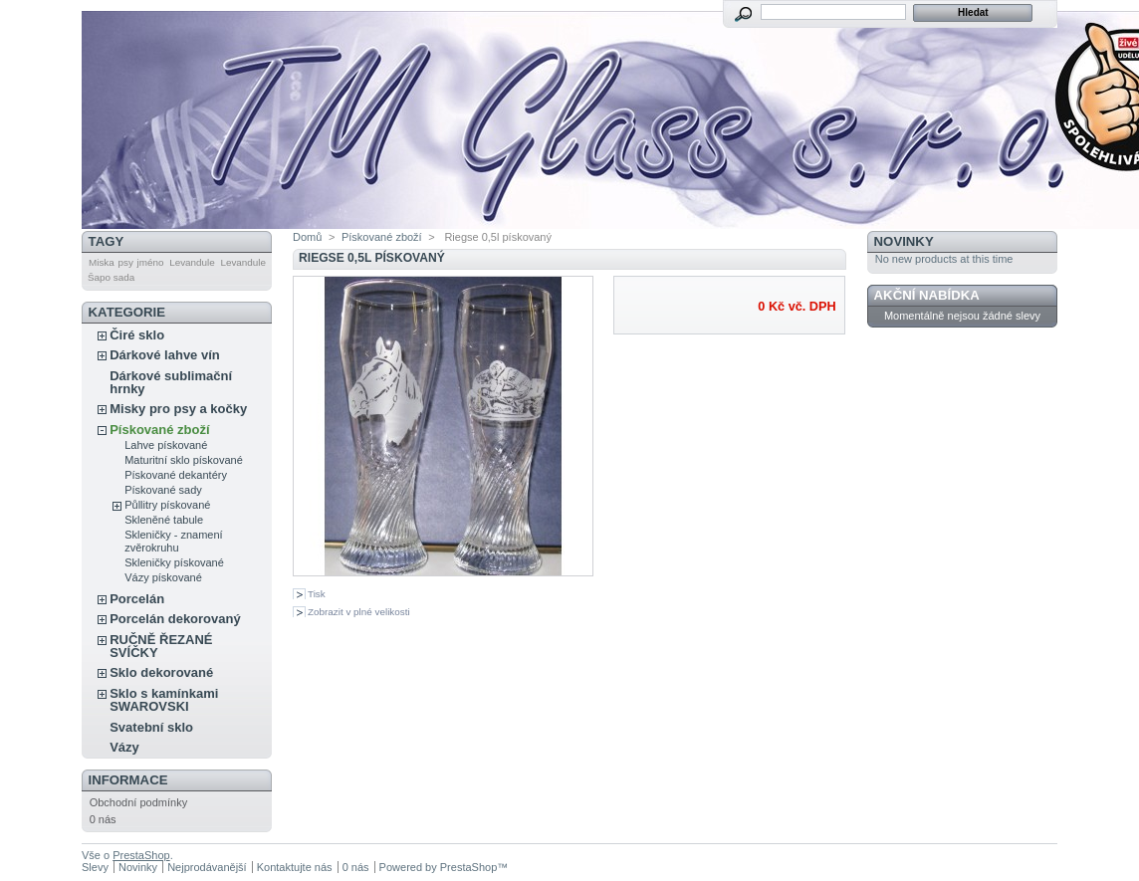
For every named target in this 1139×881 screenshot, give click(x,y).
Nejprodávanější (207, 867)
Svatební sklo (151, 727)
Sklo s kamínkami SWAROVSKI (164, 700)
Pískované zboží (159, 429)
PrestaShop (141, 855)
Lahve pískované (165, 445)
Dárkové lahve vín (165, 354)
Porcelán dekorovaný (175, 618)
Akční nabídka (927, 295)
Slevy (95, 867)
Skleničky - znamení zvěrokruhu (173, 541)
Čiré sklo (137, 335)
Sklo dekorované (161, 672)
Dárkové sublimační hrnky (171, 382)
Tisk (317, 593)
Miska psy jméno (126, 262)
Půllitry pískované (167, 505)
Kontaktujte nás (295, 867)
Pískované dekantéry (175, 475)
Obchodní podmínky (138, 802)
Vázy (124, 747)
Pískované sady (163, 490)
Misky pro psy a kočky (178, 408)
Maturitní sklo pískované (183, 460)
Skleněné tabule (163, 520)
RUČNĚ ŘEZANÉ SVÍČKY (161, 646)
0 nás (103, 819)
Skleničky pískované (174, 562)
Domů (307, 237)
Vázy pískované (163, 577)
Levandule (192, 262)
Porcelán (137, 598)
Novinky (904, 241)
